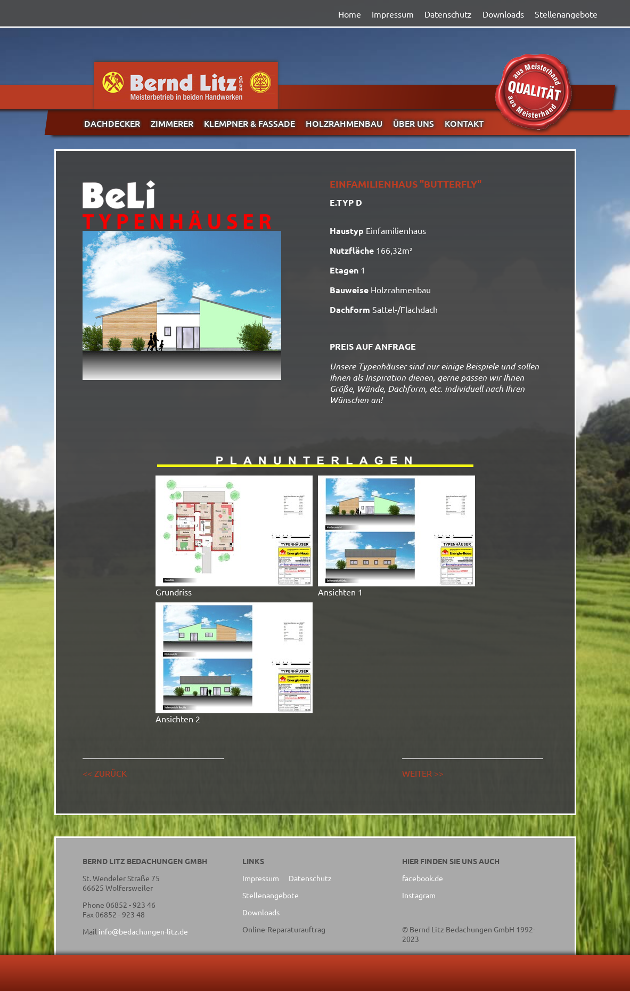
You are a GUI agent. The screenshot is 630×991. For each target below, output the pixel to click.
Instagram (419, 895)
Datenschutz (448, 14)
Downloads (503, 14)
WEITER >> (423, 773)
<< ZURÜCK (105, 773)
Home (349, 14)
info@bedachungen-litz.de (143, 931)
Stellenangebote (566, 14)
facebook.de (422, 878)
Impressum (393, 14)
